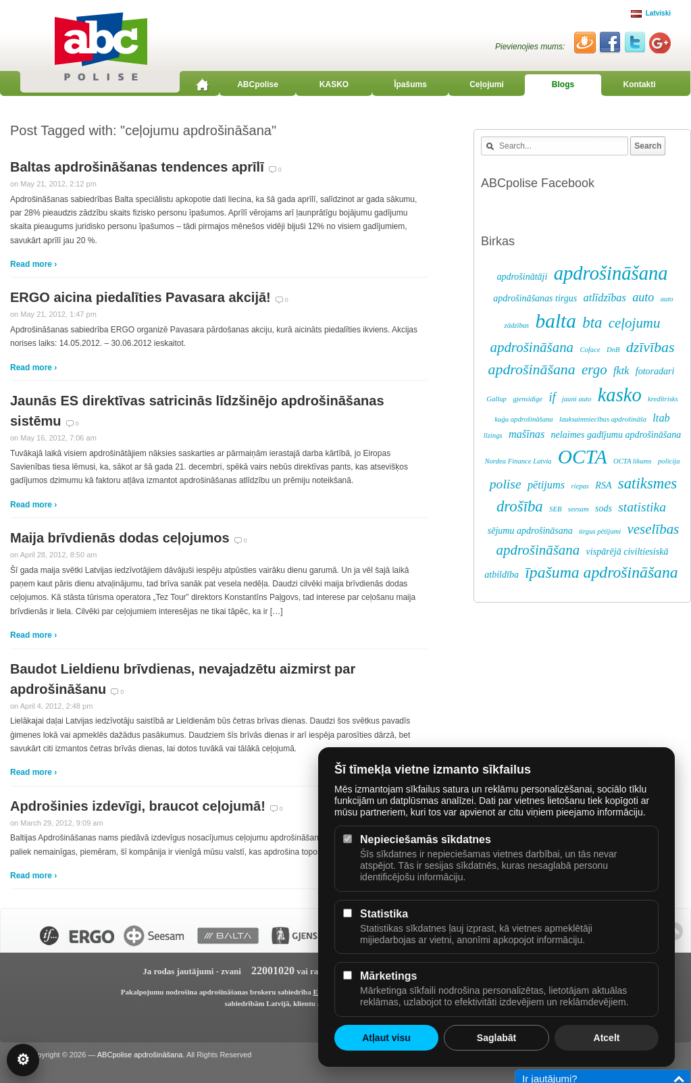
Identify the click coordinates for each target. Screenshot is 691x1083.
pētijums (546, 485)
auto (643, 297)
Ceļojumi (486, 84)
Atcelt (607, 1037)
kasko (620, 394)
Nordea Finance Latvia (517, 461)
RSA (603, 485)
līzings (493, 435)
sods (603, 508)
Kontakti (639, 84)
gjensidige (527, 399)
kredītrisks (663, 399)
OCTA (582, 457)
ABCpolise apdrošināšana (140, 1055)
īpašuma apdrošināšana (601, 572)
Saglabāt (496, 1037)
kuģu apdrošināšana (523, 419)
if (551, 397)
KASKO (334, 84)
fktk (621, 371)
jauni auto (577, 399)
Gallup (496, 399)
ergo (594, 369)
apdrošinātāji (521, 277)
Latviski (651, 13)
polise (505, 484)
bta (592, 322)
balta (556, 321)
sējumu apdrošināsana (530, 531)
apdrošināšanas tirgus (535, 298)
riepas (580, 486)
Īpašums (410, 84)
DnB (613, 349)
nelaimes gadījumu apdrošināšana (616, 435)
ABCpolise (257, 84)
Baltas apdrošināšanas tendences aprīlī (137, 166)
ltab (660, 418)
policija (669, 461)
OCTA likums (632, 461)
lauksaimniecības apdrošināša (602, 419)
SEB (555, 509)
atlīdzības (605, 298)
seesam (578, 509)
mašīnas (526, 434)
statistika (642, 507)
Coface (590, 349)
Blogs (563, 84)
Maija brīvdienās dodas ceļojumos (120, 537)
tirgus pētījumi (600, 531)
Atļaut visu (386, 1037)
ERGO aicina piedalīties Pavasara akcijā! (140, 297)
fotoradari (655, 371)
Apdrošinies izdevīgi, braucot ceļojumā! (137, 806)
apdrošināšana (611, 273)
